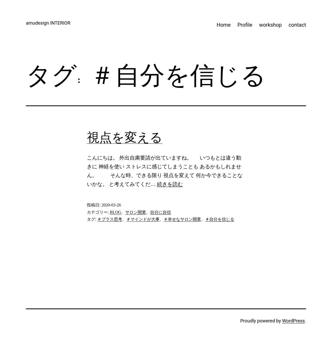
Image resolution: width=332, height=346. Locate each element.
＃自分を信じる (219, 219)
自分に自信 (160, 212)
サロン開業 (135, 212)
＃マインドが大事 (143, 219)
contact (297, 25)
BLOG (115, 212)
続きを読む (170, 184)
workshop (270, 25)
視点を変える (124, 137)
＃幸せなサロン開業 (182, 219)
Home (224, 25)
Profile (244, 25)
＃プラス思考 (109, 219)
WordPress (293, 320)
